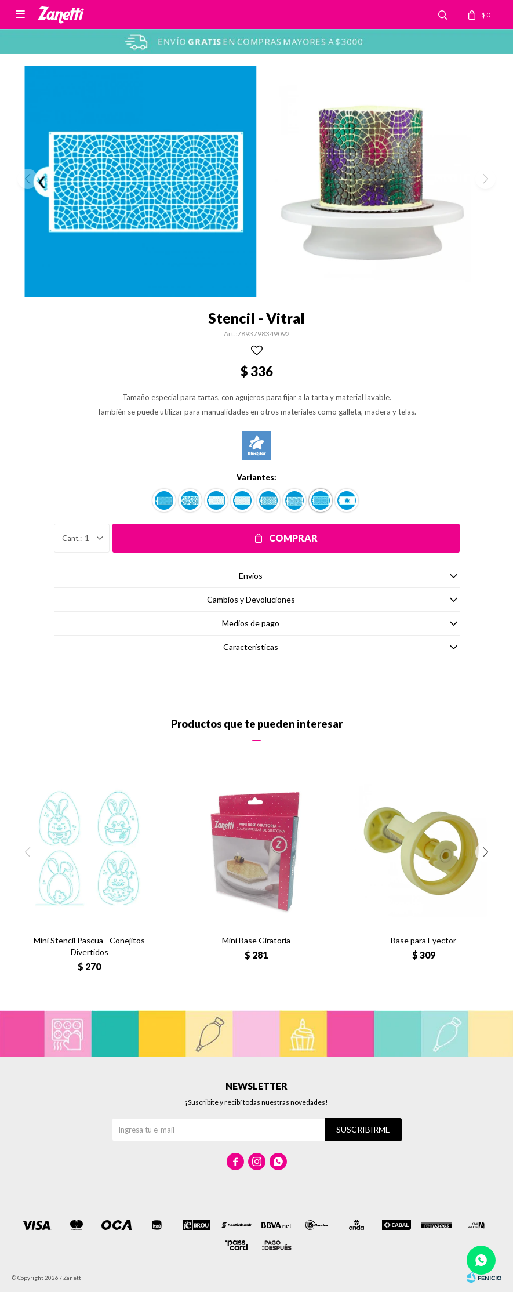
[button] (485, 852)
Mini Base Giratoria (256, 940)
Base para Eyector (423, 940)
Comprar (293, 537)
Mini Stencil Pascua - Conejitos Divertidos (89, 946)
